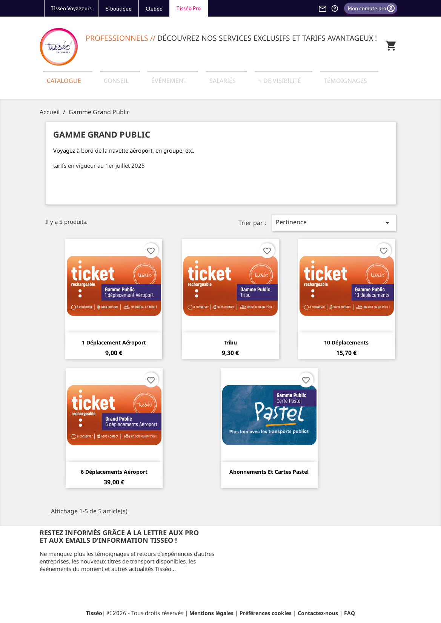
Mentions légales (211, 613)
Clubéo (154, 8)
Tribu (230, 342)
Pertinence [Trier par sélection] (334, 222)
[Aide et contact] (334, 8)
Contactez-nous (318, 613)
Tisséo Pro (189, 8)
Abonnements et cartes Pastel (269, 471)
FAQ (349, 613)
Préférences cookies (266, 613)
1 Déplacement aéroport (114, 342)
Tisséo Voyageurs (71, 8)
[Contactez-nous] (322, 8)
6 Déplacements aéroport (114, 471)
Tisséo (94, 613)
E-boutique (118, 8)
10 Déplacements (346, 342)
